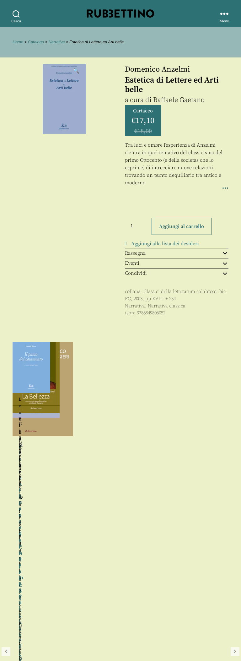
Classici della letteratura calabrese (179, 292)
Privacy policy (30, 624)
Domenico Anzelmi (157, 69)
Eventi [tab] (176, 263)
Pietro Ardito (154, 413)
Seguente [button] (235, 411)
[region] (120, 411)
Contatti (23, 610)
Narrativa (57, 42)
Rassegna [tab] (176, 253)
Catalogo (36, 42)
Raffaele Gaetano (179, 100)
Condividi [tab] (176, 273)
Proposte (24, 617)
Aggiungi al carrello (181, 226)
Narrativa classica (166, 306)
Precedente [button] (6, 411)
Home (18, 42)
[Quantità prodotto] (137, 226)
